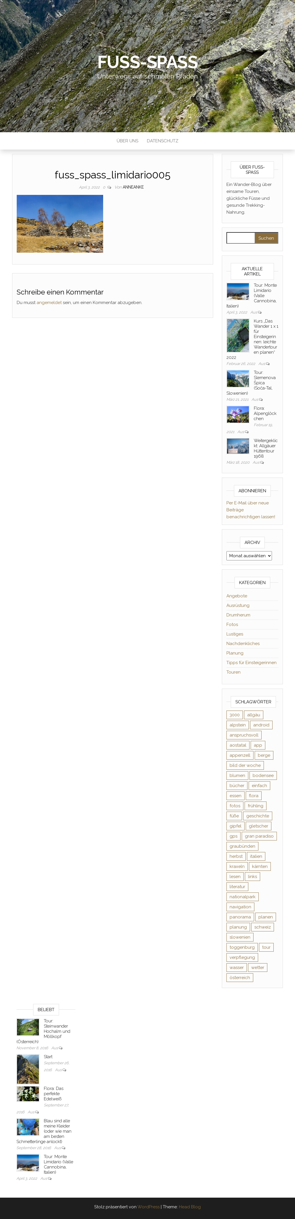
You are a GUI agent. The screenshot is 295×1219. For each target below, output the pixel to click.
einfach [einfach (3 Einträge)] (259, 785)
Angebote (236, 596)
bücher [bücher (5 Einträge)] (237, 785)
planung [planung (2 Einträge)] (238, 927)
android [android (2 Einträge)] (261, 725)
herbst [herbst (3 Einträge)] (236, 856)
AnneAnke (133, 187)
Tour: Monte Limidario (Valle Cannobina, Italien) (58, 1164)
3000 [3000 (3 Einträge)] (235, 714)
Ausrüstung (237, 605)
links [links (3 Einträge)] (252, 876)
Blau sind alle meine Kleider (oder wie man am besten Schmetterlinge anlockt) (43, 1131)
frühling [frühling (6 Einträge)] (255, 805)
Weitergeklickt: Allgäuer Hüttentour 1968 (266, 448)
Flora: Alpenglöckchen (265, 413)
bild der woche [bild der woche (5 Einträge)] (245, 765)
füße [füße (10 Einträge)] (234, 816)
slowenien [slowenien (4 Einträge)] (240, 937)
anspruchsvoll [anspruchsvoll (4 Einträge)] (244, 735)
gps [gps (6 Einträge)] (233, 836)
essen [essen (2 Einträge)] (235, 795)
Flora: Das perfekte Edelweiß (53, 1093)
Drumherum (238, 615)
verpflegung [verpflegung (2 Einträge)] (242, 957)
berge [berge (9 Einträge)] (264, 755)
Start (48, 1056)
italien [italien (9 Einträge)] (256, 856)
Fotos (232, 624)
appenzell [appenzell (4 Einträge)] (240, 755)
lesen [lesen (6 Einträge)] (235, 876)
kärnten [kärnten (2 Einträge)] (260, 866)
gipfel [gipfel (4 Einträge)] (235, 826)
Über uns (127, 140)
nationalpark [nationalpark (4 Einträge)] (243, 896)
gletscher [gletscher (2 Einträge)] (258, 826)
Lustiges (234, 634)
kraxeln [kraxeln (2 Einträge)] (237, 866)
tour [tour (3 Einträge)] (266, 947)
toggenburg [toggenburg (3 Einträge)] (242, 947)
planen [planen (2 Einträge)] (265, 917)
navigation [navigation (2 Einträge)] (240, 906)
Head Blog (190, 1206)
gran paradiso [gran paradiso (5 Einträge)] (259, 836)
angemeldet (49, 302)
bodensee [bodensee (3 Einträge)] (263, 775)
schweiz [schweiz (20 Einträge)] (262, 927)
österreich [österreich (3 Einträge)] (240, 977)
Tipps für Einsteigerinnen (251, 662)
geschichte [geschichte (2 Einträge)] (257, 816)
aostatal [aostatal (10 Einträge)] (238, 745)
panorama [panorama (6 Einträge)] (240, 917)
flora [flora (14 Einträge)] (253, 795)
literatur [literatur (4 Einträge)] (237, 886)
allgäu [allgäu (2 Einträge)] (253, 714)
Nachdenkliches (243, 643)
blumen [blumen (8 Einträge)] (237, 775)
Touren (233, 672)
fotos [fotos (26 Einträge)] (235, 805)
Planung (234, 653)
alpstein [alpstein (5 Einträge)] (238, 725)
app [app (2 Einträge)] (258, 745)
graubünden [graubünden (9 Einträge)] (242, 846)
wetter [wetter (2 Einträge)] (257, 967)
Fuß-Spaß (147, 62)
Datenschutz (162, 140)
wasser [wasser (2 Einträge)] (237, 967)
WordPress (148, 1206)
